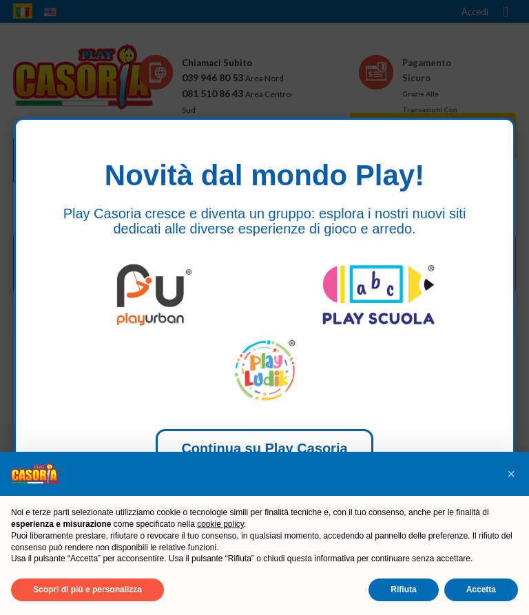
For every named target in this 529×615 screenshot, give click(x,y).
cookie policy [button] (220, 524)
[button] (511, 474)
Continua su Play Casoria (264, 448)
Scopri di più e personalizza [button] (87, 589)
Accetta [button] (481, 589)
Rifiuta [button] (403, 589)
